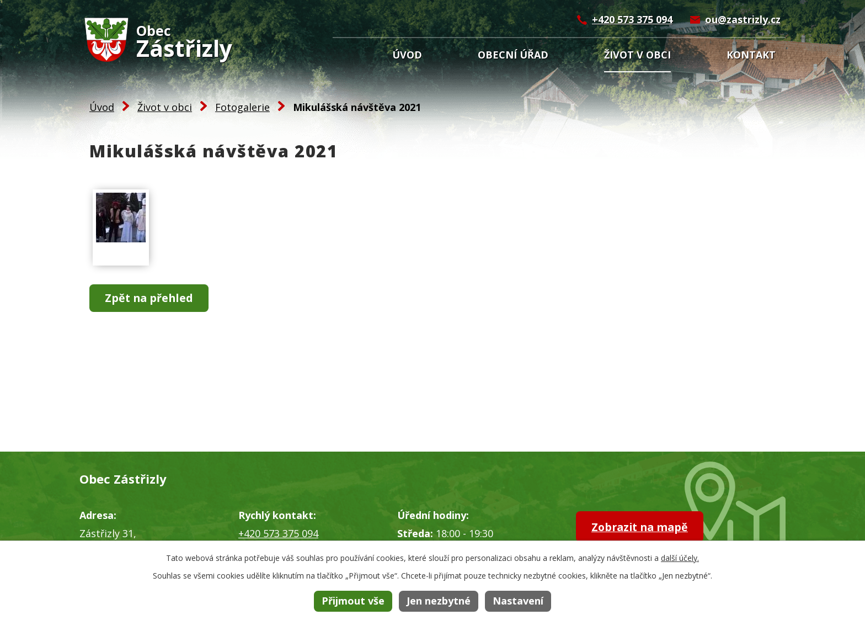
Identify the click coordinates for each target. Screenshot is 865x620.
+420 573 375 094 (632, 19)
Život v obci (637, 54)
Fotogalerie (242, 107)
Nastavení (518, 600)
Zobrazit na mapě (642, 527)
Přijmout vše (353, 600)
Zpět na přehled (151, 298)
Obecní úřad (513, 54)
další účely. (680, 558)
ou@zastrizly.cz (743, 19)
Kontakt (751, 54)
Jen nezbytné (439, 600)
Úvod (407, 54)
